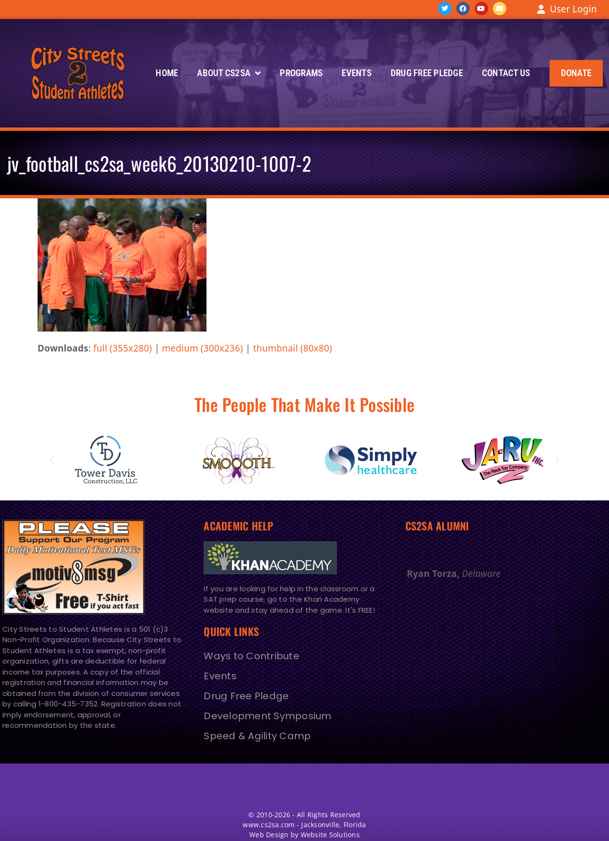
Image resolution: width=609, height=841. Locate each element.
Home (167, 73)
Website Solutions (330, 834)
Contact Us (506, 73)
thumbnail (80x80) (292, 348)
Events (357, 73)
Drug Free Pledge (427, 73)
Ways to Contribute (251, 656)
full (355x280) (122, 348)
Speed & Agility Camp (257, 736)
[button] (576, 73)
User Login (573, 9)
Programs (301, 73)
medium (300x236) (202, 348)
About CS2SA (229, 73)
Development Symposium (267, 716)
